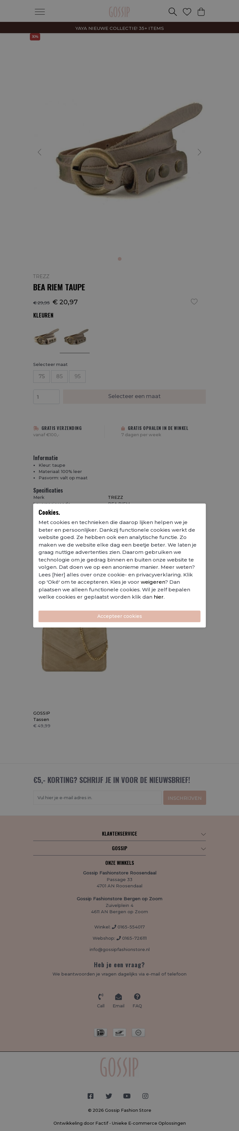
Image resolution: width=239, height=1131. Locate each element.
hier (159, 597)
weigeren (153, 582)
